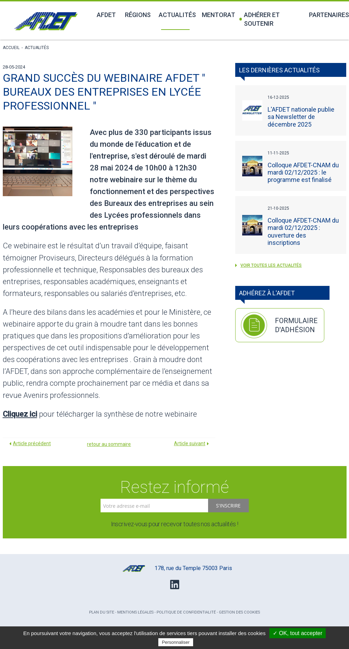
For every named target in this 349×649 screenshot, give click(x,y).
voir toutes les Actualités (268, 265)
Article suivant (189, 443)
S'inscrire (228, 505)
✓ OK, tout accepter (297, 633)
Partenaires (327, 14)
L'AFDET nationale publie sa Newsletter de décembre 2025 (301, 117)
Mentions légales (135, 612)
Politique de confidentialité (186, 612)
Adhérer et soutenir (259, 19)
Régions (138, 14)
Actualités (176, 14)
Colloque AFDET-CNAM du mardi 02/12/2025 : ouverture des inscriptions (303, 231)
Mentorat (218, 14)
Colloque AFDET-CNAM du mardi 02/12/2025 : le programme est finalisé (303, 172)
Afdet (106, 14)
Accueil (11, 47)
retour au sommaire (109, 444)
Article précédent (32, 443)
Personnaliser (176, 642)
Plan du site (101, 612)
